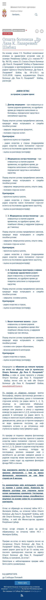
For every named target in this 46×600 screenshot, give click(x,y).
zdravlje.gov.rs (36, 591)
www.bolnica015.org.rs (12, 386)
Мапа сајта (22, 583)
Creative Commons (14, 589)
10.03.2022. (7, 34)
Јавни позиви (18, 30)
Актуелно (7, 30)
